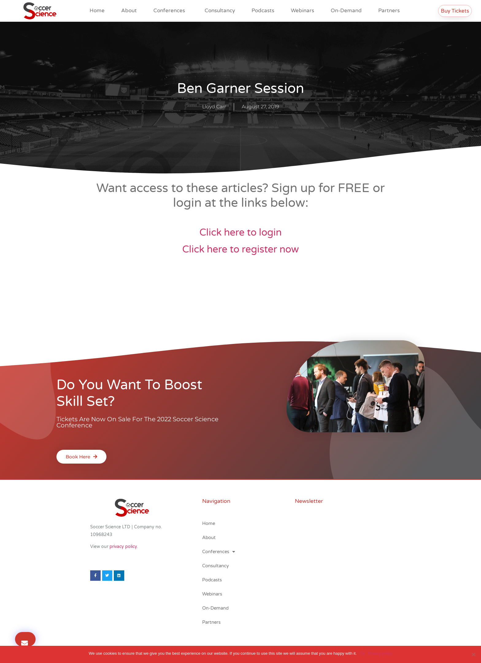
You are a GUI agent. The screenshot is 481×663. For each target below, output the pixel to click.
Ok (362, 653)
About (129, 10)
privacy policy (123, 546)
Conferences (170, 10)
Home (97, 10)
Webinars (302, 10)
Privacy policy (380, 653)
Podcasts (263, 10)
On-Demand (346, 10)
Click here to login (240, 232)
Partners (389, 10)
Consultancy (220, 10)
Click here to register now (240, 249)
